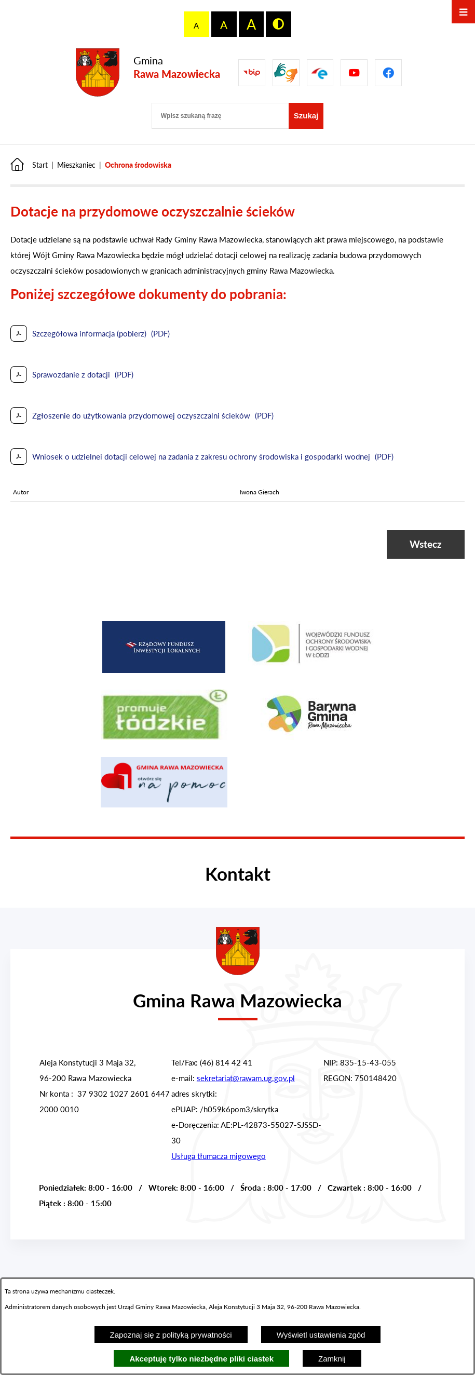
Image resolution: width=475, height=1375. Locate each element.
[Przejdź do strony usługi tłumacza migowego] (286, 73)
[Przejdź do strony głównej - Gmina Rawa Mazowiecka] (148, 73)
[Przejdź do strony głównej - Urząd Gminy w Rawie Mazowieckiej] (237, 993)
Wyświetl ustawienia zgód (321, 1334)
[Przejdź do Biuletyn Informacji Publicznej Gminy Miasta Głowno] (252, 73)
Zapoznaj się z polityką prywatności (171, 1334)
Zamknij (332, 1358)
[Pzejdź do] (320, 73)
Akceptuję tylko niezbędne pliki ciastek (201, 1358)
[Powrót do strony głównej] (29, 165)
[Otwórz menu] (463, 11)
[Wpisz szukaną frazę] (220, 116)
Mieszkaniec (76, 164)
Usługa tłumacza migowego (218, 1156)
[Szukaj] (306, 116)
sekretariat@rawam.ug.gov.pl (246, 1078)
